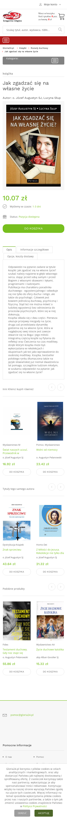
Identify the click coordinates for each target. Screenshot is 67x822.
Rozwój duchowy (39, 48)
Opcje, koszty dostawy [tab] (20, 256)
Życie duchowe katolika (50, 649)
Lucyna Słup (52, 98)
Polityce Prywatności (35, 806)
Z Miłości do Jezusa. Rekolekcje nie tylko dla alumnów (50, 553)
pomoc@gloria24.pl (22, 715)
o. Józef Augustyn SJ (27, 98)
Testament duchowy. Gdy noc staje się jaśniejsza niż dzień (15, 653)
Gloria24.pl (8, 48)
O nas (8, 757)
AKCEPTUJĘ (43, 813)
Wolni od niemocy (47, 449)
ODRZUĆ (22, 813)
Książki (22, 48)
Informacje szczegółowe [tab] (34, 249)
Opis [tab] (9, 249)
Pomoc (40, 757)
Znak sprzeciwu (12, 549)
